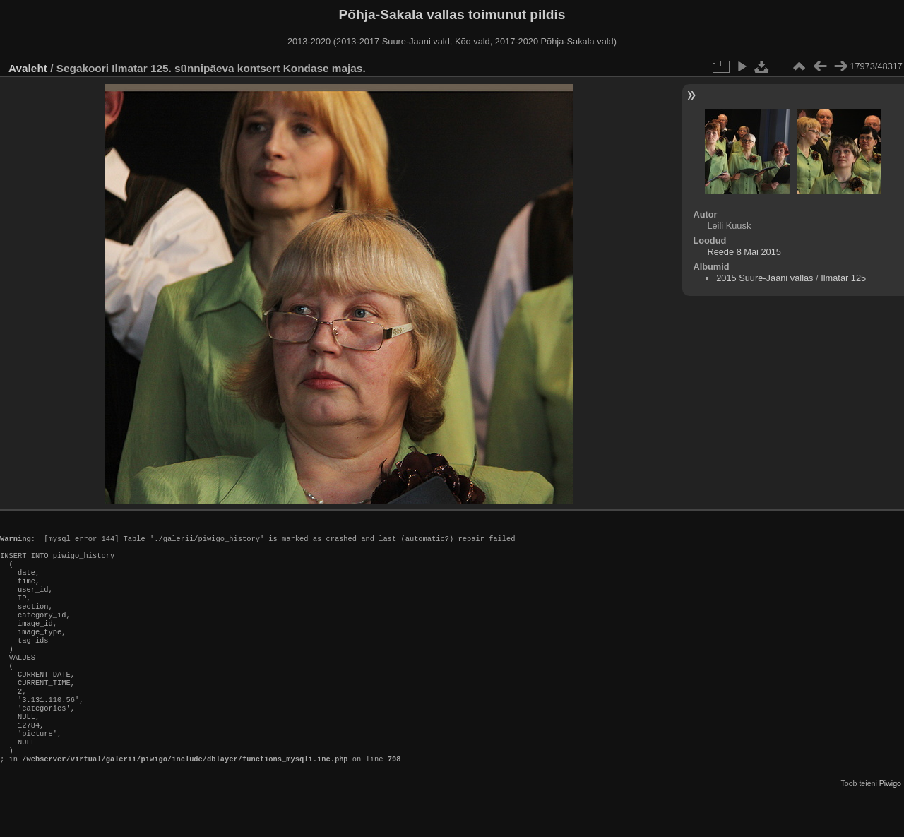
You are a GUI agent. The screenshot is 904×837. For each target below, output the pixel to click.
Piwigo (890, 825)
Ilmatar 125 (843, 278)
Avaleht (27, 68)
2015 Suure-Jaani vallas (764, 278)
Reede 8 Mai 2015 (744, 252)
